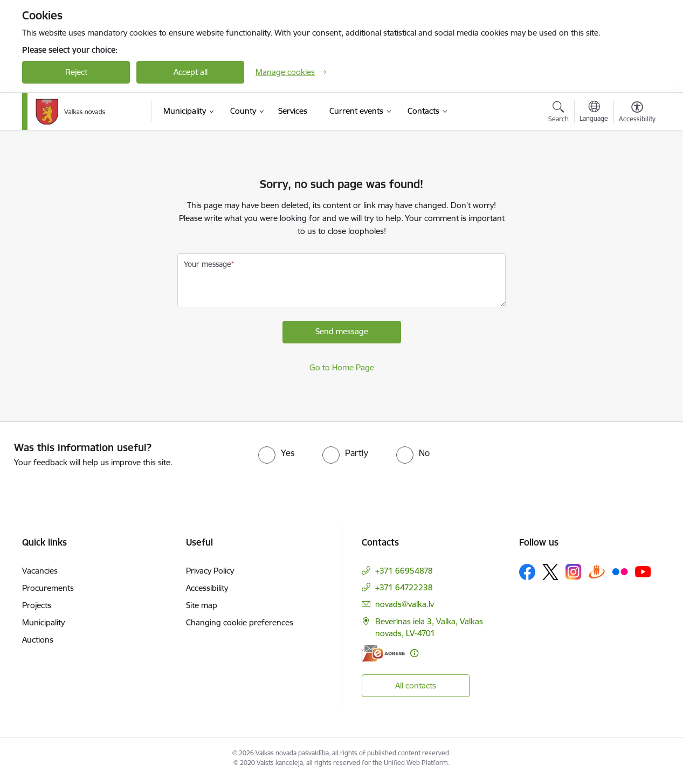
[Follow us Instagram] (573, 572)
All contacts (415, 685)
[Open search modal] (558, 113)
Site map (201, 605)
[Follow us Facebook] (527, 572)
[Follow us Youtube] (643, 571)
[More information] (414, 653)
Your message (207, 264)
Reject (76, 72)
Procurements (48, 588)
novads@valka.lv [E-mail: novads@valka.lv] (404, 604)
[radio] (276, 452)
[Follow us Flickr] (620, 571)
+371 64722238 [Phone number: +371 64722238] (404, 587)
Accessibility (207, 588)
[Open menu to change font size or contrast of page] (637, 113)
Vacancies (40, 571)
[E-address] (383, 653)
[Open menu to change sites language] (593, 112)
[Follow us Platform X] (550, 572)
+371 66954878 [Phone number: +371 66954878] (404, 571)
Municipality (43, 622)
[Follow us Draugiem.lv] (597, 571)
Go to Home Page (341, 367)
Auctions (37, 640)
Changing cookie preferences (239, 622)
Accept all (191, 72)
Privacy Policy (210, 571)
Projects (36, 605)
